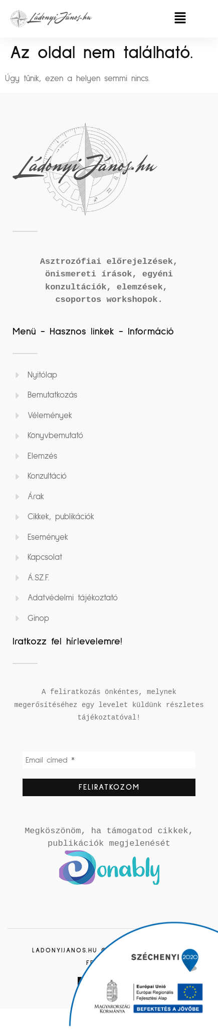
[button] (180, 19)
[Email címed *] (109, 760)
